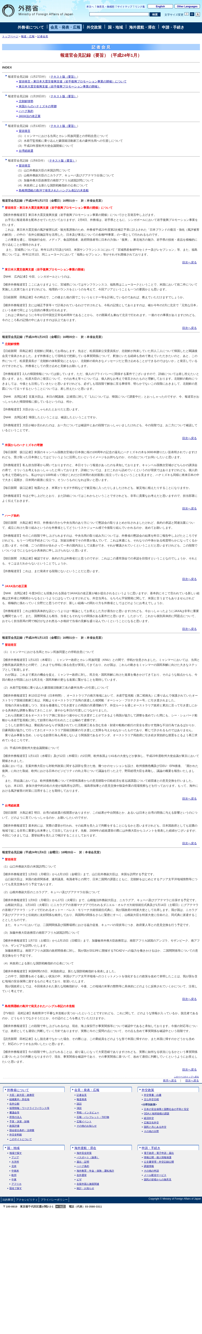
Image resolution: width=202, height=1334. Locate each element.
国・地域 (115, 27)
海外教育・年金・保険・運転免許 (95, 1171)
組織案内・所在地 (19, 1099)
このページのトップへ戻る (186, 1077)
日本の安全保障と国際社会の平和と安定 (166, 1109)
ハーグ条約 (26, 111)
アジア (15, 1157)
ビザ (79, 1179)
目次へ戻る (189, 262)
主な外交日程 (151, 1099)
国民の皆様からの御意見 (157, 1179)
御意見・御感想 (105, 6)
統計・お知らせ (85, 1188)
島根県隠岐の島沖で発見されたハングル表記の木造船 (54, 190)
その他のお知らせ (87, 1126)
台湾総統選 (26, 150)
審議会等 (14, 1112)
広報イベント (84, 1121)
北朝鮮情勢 (26, 101)
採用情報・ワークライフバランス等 (29, 1108)
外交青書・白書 (152, 1095)
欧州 (13, 1175)
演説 (79, 1108)
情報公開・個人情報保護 (157, 1157)
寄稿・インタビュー (88, 1112)
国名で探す (15, 1188)
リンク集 (140, 6)
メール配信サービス (155, 1175)
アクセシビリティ (27, 1199)
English (160, 6)
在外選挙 (82, 1175)
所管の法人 (15, 1117)
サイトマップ (124, 6)
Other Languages (187, 6)
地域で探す (15, 1153)
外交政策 (94, 27)
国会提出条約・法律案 (21, 1130)
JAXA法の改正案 (30, 116)
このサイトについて (20, 1139)
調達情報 (149, 1166)
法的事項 (7, 1199)
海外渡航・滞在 (142, 27)
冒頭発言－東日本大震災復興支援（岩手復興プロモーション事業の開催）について (73, 81)
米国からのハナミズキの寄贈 (38, 106)
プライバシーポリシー (54, 1199)
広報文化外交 (151, 1122)
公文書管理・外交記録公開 (159, 1162)
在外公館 (14, 1104)
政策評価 (14, 1126)
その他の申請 (151, 1171)
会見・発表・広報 (65, 27)
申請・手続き (173, 27)
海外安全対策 (84, 1153)
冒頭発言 (24, 131)
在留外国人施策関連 (88, 1184)
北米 (13, 1166)
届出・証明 (83, 1162)
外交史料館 (15, 1134)
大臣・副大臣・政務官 (21, 1095)
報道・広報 (28, 36)
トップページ (10, 36)
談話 (79, 1104)
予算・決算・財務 (19, 1121)
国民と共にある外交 (155, 1127)
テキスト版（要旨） (64, 76)
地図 (62, 1206)
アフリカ (16, 1184)
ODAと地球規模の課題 (156, 1113)
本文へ (90, 6)
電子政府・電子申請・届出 (159, 1153)
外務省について (31, 27)
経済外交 (149, 1118)
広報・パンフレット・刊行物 (93, 1117)
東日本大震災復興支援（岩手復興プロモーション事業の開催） (59, 86)
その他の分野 (151, 1131)
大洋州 (15, 1162)
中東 (13, 1179)
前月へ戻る (170, 1080)
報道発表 (82, 1099)
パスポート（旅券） (88, 1157)
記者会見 (42, 36)
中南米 (15, 1171)
